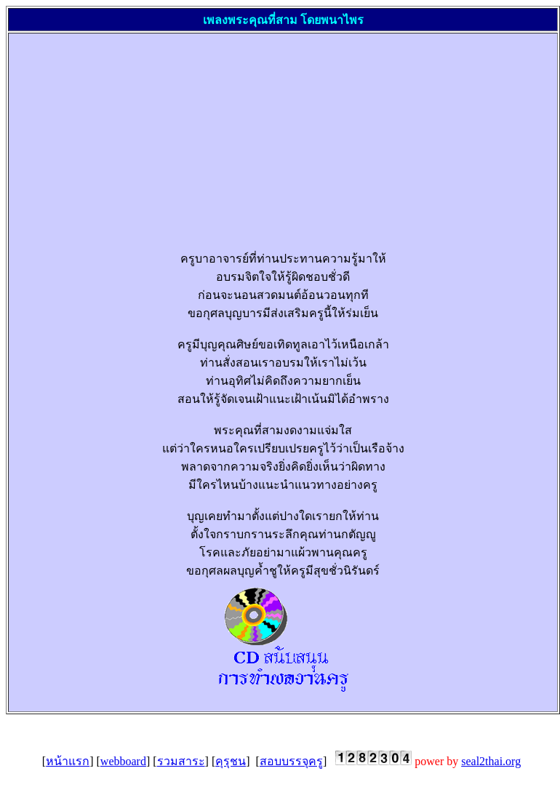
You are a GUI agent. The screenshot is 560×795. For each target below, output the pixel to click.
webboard (123, 761)
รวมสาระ (181, 761)
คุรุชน (230, 761)
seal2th (491, 761)
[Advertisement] (282, 136)
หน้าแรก (67, 761)
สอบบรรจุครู (291, 761)
